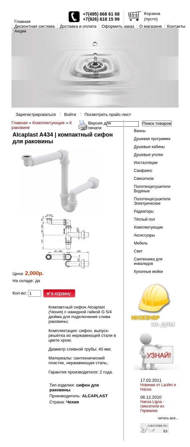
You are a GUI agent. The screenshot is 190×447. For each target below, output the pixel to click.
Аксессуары (144, 235)
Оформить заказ (117, 26)
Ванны (140, 131)
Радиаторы (144, 211)
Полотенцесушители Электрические (152, 201)
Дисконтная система (34, 26)
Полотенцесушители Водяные (152, 188)
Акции (20, 31)
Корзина (152, 13)
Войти (70, 114)
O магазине (150, 26)
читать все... (168, 418)
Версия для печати (99, 125)
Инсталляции (145, 162)
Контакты (176, 26)
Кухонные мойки (148, 271)
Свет (138, 251)
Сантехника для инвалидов (148, 261)
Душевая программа (152, 139)
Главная (22, 21)
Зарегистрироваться (36, 114)
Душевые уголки (148, 155)
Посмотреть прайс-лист (107, 114)
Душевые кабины (149, 147)
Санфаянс (143, 170)
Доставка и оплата (78, 26)
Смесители (144, 178)
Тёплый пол (144, 219)
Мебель (141, 243)
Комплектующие (49, 122)
